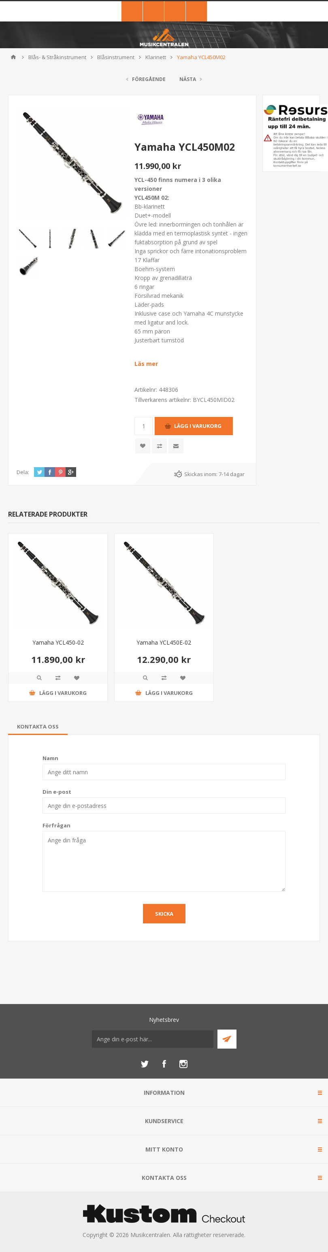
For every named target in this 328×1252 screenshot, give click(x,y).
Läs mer (146, 363)
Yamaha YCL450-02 (58, 642)
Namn (50, 758)
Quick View (39, 678)
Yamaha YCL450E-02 (163, 642)
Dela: (23, 472)
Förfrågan (56, 825)
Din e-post (57, 791)
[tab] (38, 726)
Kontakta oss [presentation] (38, 726)
